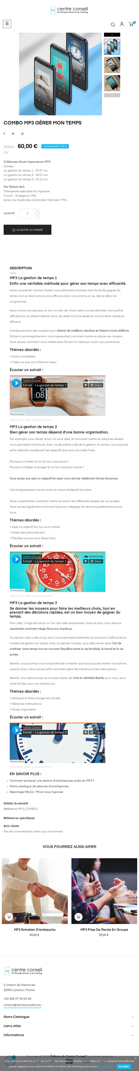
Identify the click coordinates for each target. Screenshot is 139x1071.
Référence (10, 809)
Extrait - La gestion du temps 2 (38, 596)
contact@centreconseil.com (22, 1005)
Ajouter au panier (27, 230)
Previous (112, 95)
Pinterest (22, 134)
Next (112, 35)
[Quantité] (27, 214)
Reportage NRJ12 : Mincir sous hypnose (36, 792)
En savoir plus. (106, 1066)
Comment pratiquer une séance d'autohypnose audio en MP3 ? (52, 780)
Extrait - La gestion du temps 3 (38, 767)
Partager (4, 134)
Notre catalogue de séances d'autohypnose (39, 786)
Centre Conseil (16, 420)
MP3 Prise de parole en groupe (104, 930)
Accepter (124, 1066)
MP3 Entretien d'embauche (34, 930)
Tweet (13, 134)
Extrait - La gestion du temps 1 (38, 420)
